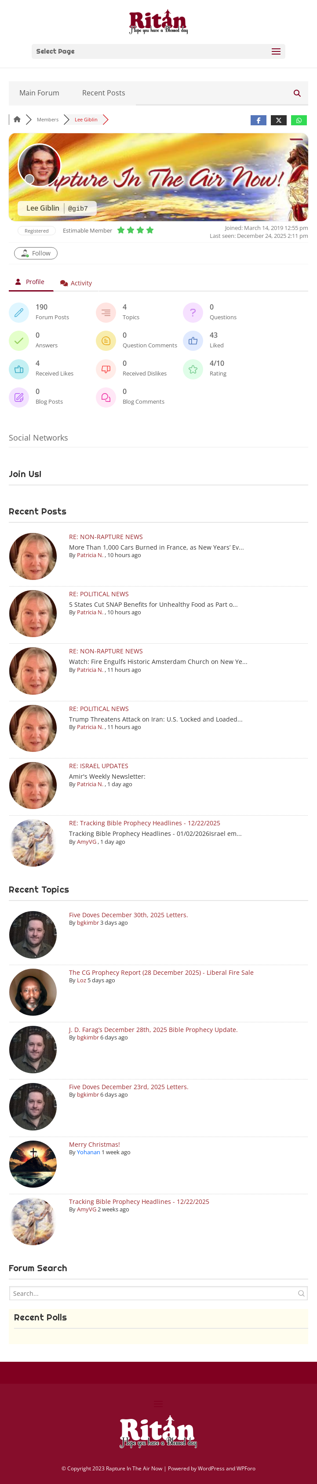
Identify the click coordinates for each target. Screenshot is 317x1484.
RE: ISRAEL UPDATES (98, 766)
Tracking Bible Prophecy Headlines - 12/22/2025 (139, 1201)
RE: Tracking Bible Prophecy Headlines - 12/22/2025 (144, 823)
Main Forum (39, 93)
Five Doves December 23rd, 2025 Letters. (129, 1087)
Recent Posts (103, 93)
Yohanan (88, 1152)
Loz (81, 980)
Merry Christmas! (94, 1144)
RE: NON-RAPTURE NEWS (106, 536)
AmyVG (86, 842)
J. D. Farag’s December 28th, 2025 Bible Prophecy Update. (153, 1029)
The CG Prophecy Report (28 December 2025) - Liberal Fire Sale (161, 972)
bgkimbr (88, 922)
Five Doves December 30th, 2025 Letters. (128, 915)
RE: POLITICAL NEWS (99, 594)
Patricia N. (90, 555)
